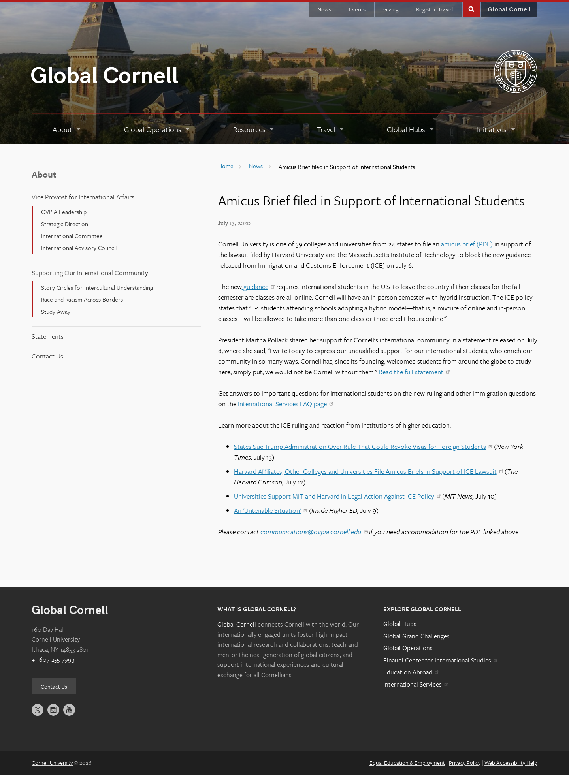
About (44, 174)
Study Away (55, 311)
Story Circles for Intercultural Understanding (97, 287)
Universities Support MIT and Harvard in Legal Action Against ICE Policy (337, 496)
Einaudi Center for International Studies (440, 660)
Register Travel (434, 9)
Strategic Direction (64, 224)
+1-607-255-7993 (53, 659)
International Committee (72, 235)
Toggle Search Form (471, 8)
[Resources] (254, 129)
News (324, 9)
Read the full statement (414, 372)
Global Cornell (104, 76)
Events (357, 9)
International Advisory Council (79, 247)
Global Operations (408, 648)
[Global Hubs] (411, 129)
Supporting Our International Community (90, 273)
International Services (415, 684)
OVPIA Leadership (64, 211)
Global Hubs (399, 624)
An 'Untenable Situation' (270, 510)
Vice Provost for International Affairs (83, 197)
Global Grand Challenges (416, 636)
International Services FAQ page (285, 404)
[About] (67, 129)
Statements (48, 336)
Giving (390, 9)
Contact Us (47, 356)
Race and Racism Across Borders (82, 299)
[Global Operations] (157, 129)
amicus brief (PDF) (467, 244)
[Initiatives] (496, 129)
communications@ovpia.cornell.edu (313, 532)
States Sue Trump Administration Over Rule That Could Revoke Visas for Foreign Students (363, 446)
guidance (258, 286)
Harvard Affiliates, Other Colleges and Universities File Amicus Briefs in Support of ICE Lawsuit (368, 471)
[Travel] (331, 129)
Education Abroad (410, 672)
